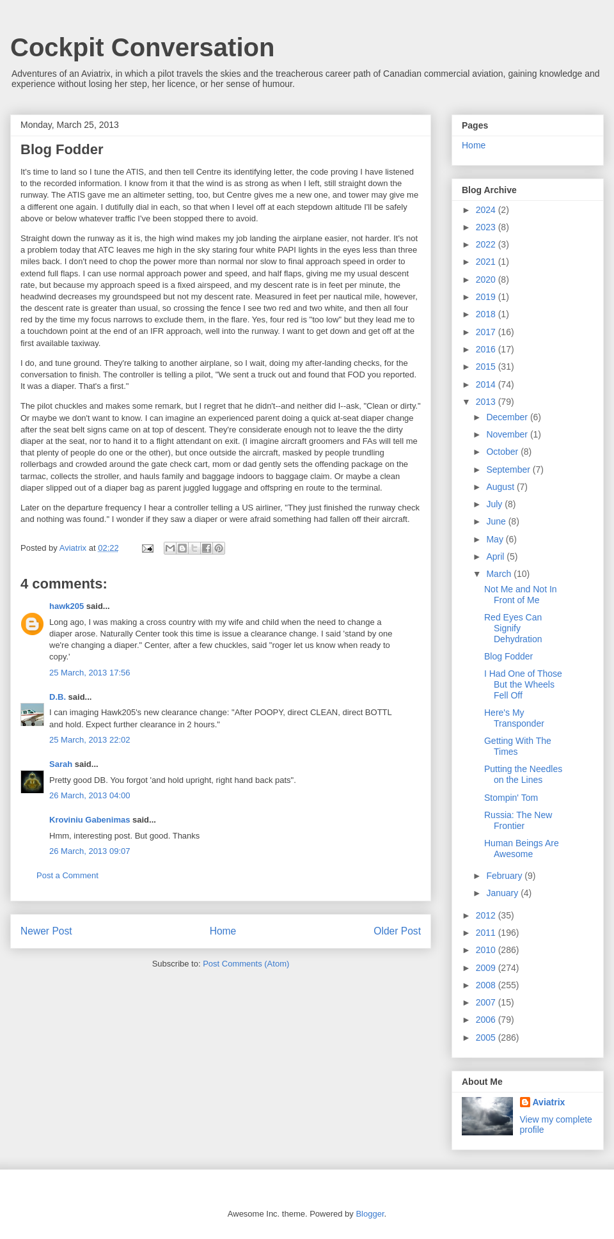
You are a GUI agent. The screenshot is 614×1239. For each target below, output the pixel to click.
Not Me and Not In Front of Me (520, 594)
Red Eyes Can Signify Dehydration (513, 628)
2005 (487, 1037)
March (500, 574)
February (505, 876)
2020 (487, 279)
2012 (487, 915)
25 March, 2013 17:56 (89, 672)
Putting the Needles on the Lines (523, 774)
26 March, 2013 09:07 (89, 851)
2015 (487, 366)
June (497, 521)
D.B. (57, 697)
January (503, 893)
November (508, 434)
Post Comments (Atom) (246, 963)
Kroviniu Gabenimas (89, 820)
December (508, 417)
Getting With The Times (517, 746)
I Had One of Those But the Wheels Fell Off (523, 684)
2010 (487, 950)
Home (223, 931)
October (503, 451)
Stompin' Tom (511, 798)
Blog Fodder (508, 656)
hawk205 (66, 606)
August (501, 487)
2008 (487, 985)
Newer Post (46, 931)
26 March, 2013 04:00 (89, 795)
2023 (487, 227)
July (495, 504)
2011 (487, 932)
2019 (487, 297)
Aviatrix (549, 1102)
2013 (487, 402)
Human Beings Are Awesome (521, 848)
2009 (487, 968)
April (496, 556)
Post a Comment (67, 875)
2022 (487, 244)
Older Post (397, 931)
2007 (487, 1002)
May (495, 539)
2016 (487, 349)
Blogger (370, 1214)
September (509, 469)
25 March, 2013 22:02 (89, 740)
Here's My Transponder (514, 718)
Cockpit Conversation (142, 47)
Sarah (60, 764)
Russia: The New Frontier (518, 820)
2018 (487, 314)
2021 (487, 261)
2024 (487, 210)
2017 (487, 332)
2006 (487, 1019)
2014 (487, 384)
